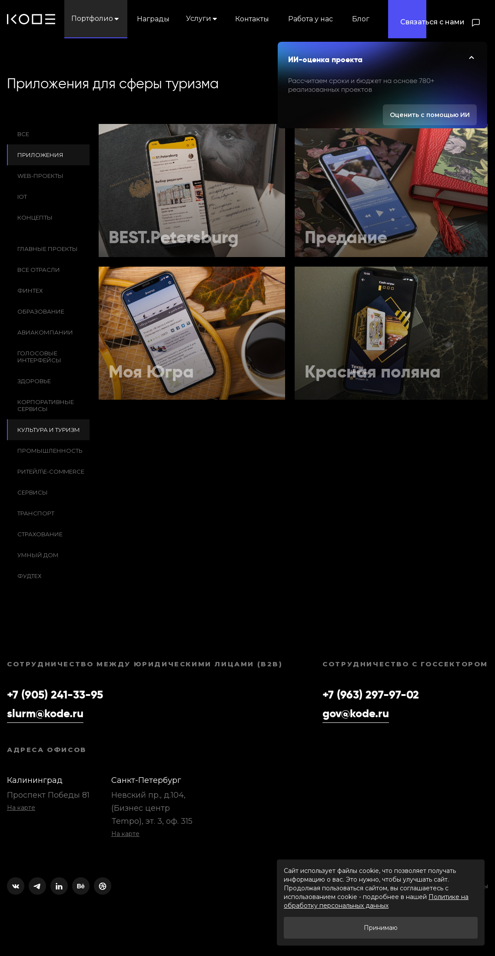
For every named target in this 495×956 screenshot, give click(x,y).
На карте (21, 808)
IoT (22, 196)
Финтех (30, 290)
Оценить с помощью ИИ (430, 115)
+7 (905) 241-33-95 (55, 695)
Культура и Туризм (48, 429)
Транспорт (35, 513)
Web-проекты (40, 175)
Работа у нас (310, 19)
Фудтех (29, 575)
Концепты (35, 217)
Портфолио (95, 18)
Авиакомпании (45, 332)
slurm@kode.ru (45, 714)
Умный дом (38, 555)
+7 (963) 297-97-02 (370, 695)
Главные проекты (47, 248)
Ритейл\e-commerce (50, 471)
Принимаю (381, 928)
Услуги (202, 18)
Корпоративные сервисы (45, 405)
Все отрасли (38, 269)
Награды (153, 19)
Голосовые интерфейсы (39, 357)
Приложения (40, 154)
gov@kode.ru (355, 714)
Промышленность (50, 450)
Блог (360, 19)
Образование (40, 311)
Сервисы (32, 492)
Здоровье (34, 381)
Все (23, 133)
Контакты (252, 19)
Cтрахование (40, 534)
